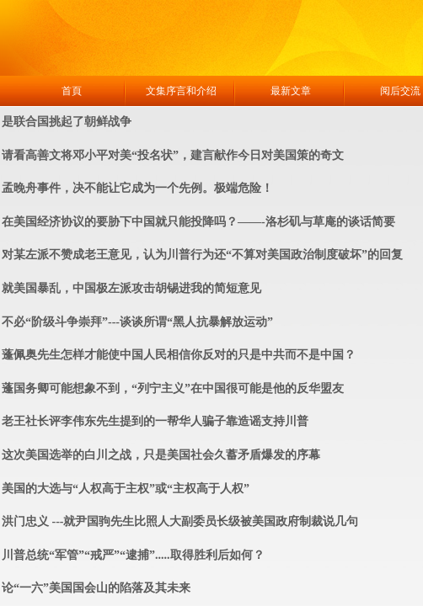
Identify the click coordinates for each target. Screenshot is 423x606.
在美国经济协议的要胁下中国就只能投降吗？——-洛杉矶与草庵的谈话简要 (198, 221)
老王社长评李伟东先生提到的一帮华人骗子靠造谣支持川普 (155, 421)
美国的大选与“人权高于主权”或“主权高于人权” (125, 488)
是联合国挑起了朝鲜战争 (66, 121)
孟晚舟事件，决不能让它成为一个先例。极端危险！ (137, 188)
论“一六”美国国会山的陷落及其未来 (96, 588)
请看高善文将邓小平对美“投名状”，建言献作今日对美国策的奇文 (173, 155)
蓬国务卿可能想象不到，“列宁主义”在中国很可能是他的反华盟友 (173, 388)
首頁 (72, 91)
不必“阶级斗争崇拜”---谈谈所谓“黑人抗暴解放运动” (137, 322)
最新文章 (290, 91)
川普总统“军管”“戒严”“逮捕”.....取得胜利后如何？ (133, 555)
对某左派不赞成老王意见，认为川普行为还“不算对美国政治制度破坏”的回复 (202, 254)
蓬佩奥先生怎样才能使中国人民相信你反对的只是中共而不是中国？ (179, 354)
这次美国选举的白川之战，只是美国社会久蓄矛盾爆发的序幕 (161, 455)
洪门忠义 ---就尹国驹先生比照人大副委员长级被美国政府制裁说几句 (180, 521)
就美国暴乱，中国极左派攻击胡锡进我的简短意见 (131, 288)
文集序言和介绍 (181, 91)
